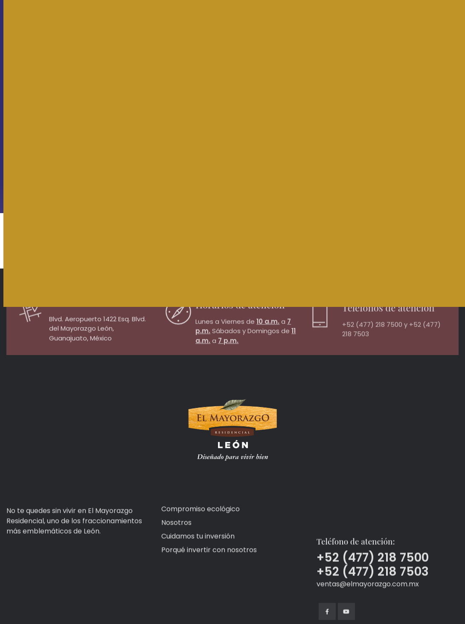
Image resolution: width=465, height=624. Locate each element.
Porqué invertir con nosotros (209, 590)
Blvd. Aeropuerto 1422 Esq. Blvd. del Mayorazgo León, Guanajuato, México (97, 345)
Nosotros (176, 563)
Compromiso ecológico (200, 549)
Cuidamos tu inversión (198, 576)
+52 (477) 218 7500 (372, 345)
